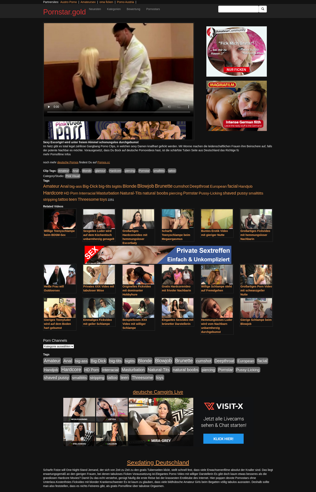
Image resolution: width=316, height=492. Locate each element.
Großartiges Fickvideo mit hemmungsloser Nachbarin (255, 235)
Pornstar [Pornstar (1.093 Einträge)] (190, 193)
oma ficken (106, 2)
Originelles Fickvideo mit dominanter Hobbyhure (137, 290)
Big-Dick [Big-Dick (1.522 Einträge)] (90, 186)
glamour (100, 170)
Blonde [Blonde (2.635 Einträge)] (130, 186)
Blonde (86, 170)
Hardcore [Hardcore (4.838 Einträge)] (53, 193)
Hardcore (115, 170)
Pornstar (144, 170)
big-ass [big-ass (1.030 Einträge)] (75, 186)
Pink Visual (73, 176)
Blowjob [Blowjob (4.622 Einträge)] (145, 186)
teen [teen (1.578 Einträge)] (73, 199)
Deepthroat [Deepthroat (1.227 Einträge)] (199, 186)
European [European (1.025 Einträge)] (218, 186)
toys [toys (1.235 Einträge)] (103, 199)
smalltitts (159, 170)
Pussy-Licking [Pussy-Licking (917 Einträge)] (210, 193)
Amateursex (88, 2)
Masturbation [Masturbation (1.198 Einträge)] (107, 193)
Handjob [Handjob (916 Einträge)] (245, 186)
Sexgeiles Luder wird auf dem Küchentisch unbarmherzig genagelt (98, 235)
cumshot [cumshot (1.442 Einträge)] (181, 186)
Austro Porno (68, 2)
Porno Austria (125, 2)
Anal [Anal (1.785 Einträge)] (64, 186)
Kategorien (114, 9)
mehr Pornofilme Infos (57, 154)
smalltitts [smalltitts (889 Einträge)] (255, 193)
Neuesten (95, 9)
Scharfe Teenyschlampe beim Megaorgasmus (176, 235)
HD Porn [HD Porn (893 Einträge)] (71, 193)
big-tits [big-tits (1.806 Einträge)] (105, 186)
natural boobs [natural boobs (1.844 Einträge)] (155, 193)
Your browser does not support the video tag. (118, 69)
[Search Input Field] (238, 9)
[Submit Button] (263, 9)
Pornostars (153, 9)
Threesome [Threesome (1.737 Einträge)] (88, 199)
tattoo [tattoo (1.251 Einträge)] (63, 199)
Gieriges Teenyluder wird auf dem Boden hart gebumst (57, 323)
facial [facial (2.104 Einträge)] (233, 186)
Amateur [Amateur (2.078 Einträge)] (51, 186)
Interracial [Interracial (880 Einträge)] (87, 193)
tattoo (172, 170)
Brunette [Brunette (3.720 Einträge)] (164, 186)
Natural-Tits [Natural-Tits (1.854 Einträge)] (131, 193)
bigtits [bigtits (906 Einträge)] (117, 186)
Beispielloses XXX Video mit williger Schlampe (135, 323)
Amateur (63, 170)
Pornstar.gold (64, 12)
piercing (130, 170)
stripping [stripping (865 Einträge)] (50, 199)
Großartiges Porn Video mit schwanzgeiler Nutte (256, 290)
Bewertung (133, 9)
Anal (75, 170)
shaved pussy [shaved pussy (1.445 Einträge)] (235, 193)
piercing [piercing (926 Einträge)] (175, 193)
